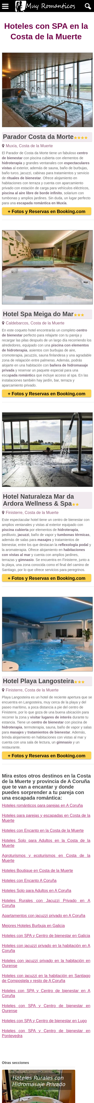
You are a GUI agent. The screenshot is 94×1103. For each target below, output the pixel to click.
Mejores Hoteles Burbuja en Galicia (33, 926)
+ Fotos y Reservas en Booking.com (46, 211)
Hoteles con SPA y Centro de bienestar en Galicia (46, 936)
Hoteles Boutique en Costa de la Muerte (37, 870)
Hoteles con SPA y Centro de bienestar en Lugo (44, 1021)
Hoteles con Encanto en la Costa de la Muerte (43, 830)
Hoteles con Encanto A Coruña (29, 880)
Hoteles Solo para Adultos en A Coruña (36, 890)
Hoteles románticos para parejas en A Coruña (42, 805)
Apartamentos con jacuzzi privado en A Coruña (43, 915)
